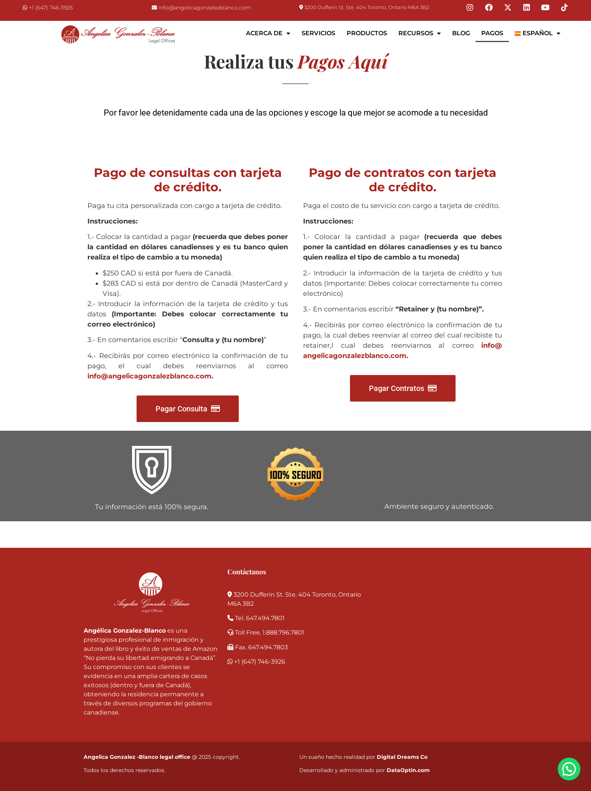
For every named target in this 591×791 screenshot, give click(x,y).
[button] (569, 769)
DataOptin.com (408, 770)
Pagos (492, 33)
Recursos (419, 33)
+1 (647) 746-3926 (51, 7)
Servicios (318, 33)
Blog (461, 33)
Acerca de (268, 33)
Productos (367, 33)
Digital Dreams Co (402, 756)
